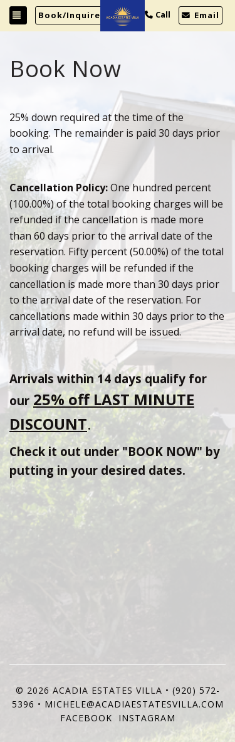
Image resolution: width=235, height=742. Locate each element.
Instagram (146, 718)
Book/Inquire (69, 15)
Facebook (86, 718)
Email (200, 15)
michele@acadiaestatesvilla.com (134, 704)
